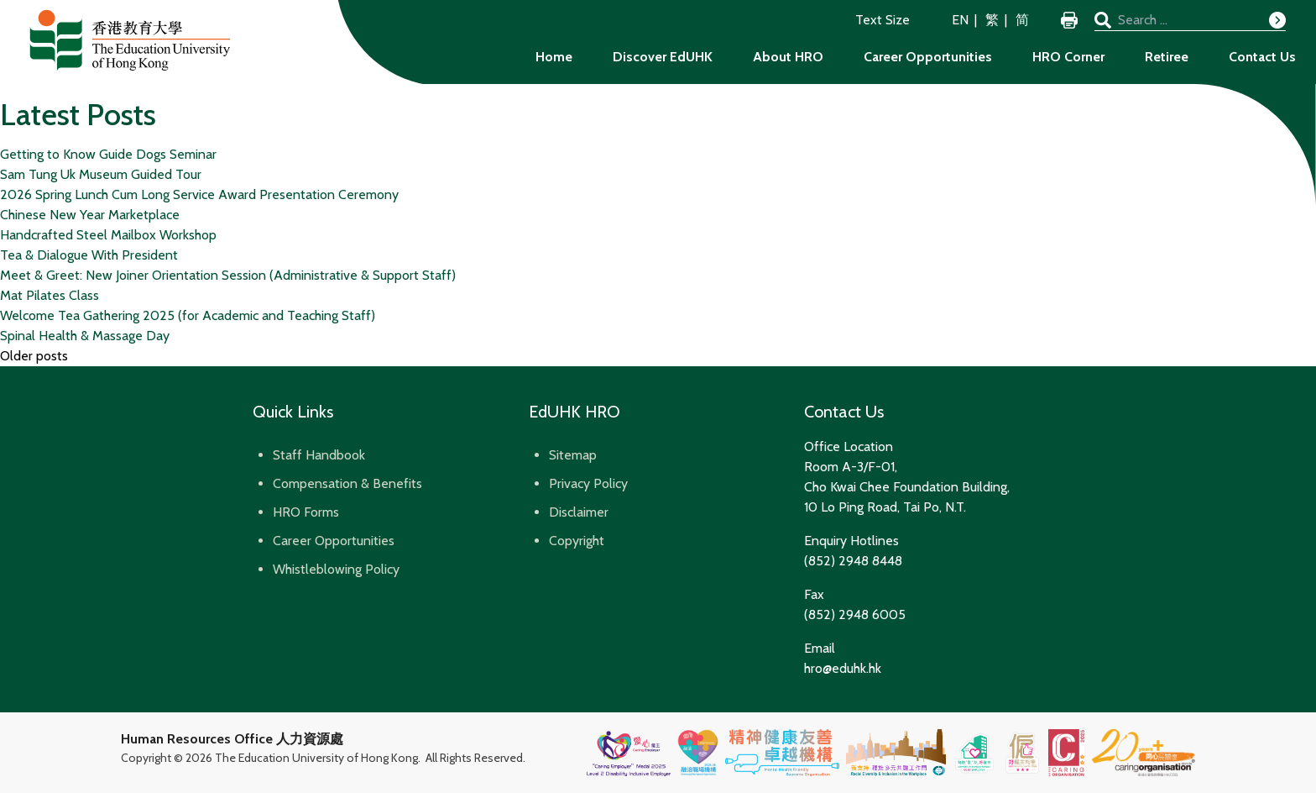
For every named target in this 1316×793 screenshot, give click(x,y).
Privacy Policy (588, 483)
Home (553, 57)
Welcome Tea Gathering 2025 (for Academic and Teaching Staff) (187, 315)
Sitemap (573, 455)
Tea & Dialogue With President (89, 255)
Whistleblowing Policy (336, 569)
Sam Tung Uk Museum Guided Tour (100, 174)
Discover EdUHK (663, 57)
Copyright (576, 541)
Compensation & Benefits (347, 483)
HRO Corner (1068, 57)
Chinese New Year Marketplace (90, 215)
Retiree (1166, 57)
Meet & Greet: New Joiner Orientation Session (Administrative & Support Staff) (228, 275)
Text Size (882, 20)
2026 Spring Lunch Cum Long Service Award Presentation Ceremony (199, 194)
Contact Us (1262, 57)
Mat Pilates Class (49, 295)
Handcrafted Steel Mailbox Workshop (108, 235)
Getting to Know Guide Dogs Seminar (108, 154)
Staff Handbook (319, 455)
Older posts (34, 356)
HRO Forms (306, 512)
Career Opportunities (928, 57)
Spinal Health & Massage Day (85, 336)
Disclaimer (578, 512)
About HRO (788, 57)
